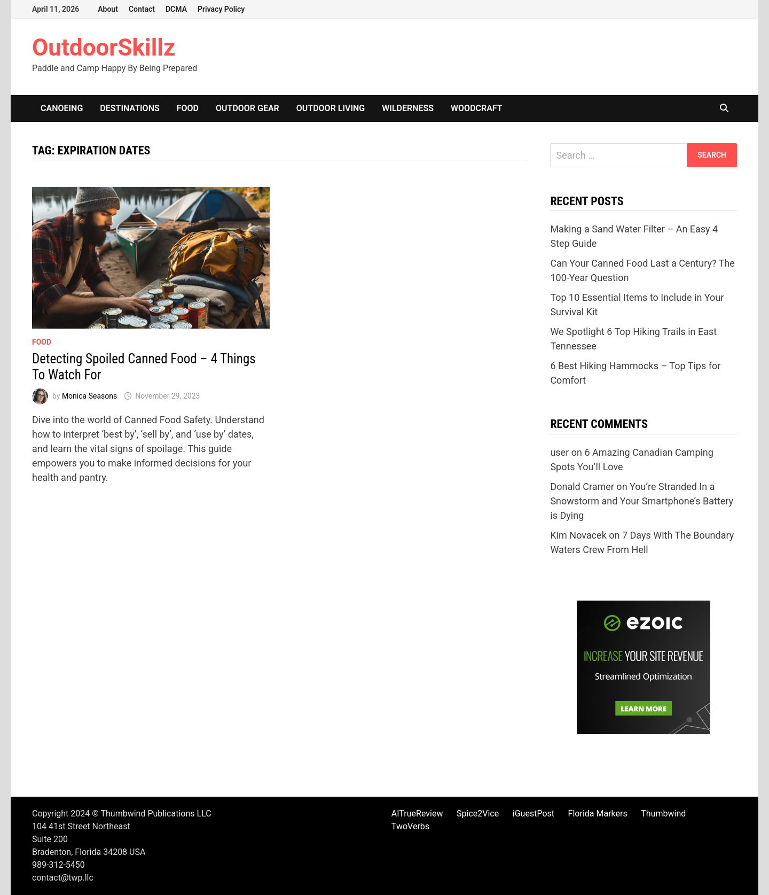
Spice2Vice (478, 813)
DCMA (176, 9)
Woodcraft (477, 108)
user (559, 452)
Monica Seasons (89, 396)
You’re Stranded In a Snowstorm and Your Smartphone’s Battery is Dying (641, 501)
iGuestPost (533, 813)
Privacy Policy (221, 9)
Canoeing (62, 108)
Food (188, 108)
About (108, 9)
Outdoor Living (330, 108)
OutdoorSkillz (103, 47)
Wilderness (408, 108)
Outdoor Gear (247, 108)
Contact (142, 9)
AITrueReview (417, 813)
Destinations (129, 108)
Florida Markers (597, 813)
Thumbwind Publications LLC (155, 813)
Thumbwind (663, 813)
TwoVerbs (410, 826)
